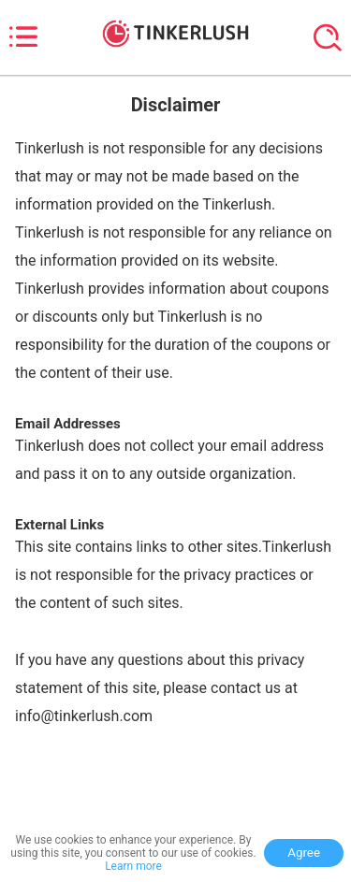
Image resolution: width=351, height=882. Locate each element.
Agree (303, 853)
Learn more (133, 866)
